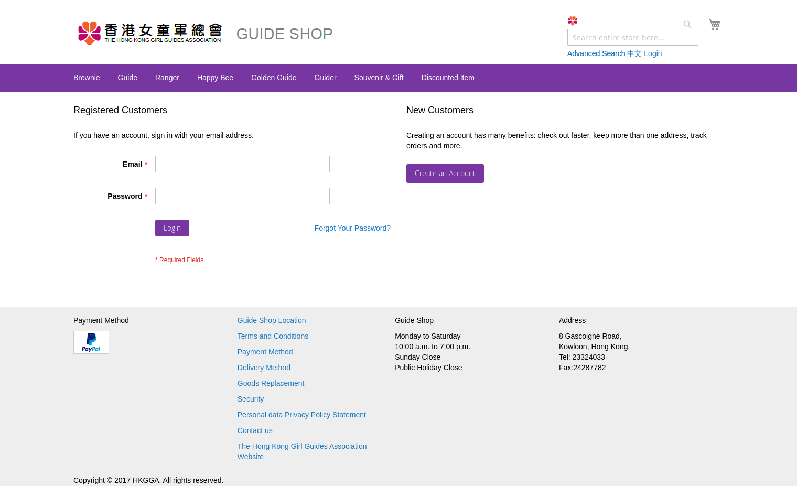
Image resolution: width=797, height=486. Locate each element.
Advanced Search (596, 53)
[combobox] (632, 37)
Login (653, 53)
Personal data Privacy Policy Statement (302, 415)
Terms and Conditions (273, 336)
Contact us (255, 430)
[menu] (398, 78)
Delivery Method (264, 367)
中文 (634, 53)
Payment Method (265, 352)
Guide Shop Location (272, 320)
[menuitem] (86, 77)
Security (251, 399)
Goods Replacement (271, 383)
